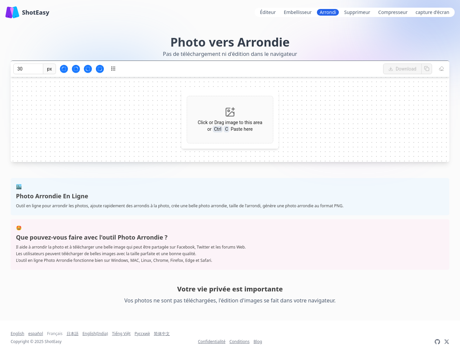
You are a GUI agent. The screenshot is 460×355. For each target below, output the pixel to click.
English (17, 333)
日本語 (73, 333)
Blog (258, 341)
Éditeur (268, 12)
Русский (142, 333)
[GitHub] (437, 341)
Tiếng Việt (121, 333)
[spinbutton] (28, 69)
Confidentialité (212, 341)
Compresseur (392, 12)
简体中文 (162, 333)
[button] (230, 119)
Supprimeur (357, 12)
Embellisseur (298, 12)
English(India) (95, 333)
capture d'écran (432, 12)
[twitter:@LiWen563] (446, 341)
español (35, 333)
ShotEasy (27, 12)
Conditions (239, 341)
